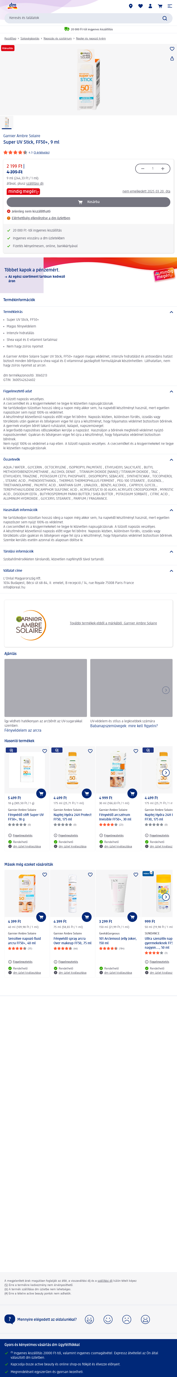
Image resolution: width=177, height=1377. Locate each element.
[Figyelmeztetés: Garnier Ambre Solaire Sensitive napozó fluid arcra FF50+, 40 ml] (20, 962)
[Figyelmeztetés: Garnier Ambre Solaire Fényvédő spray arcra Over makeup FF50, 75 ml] (66, 962)
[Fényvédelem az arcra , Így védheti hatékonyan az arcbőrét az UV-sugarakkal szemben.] (45, 696)
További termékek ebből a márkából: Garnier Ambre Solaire (82, 623)
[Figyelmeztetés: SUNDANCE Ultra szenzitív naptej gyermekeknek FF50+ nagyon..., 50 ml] (157, 962)
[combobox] (88, 18)
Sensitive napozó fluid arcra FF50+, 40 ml (24, 941)
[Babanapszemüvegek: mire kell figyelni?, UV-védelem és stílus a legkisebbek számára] (131, 696)
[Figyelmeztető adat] (88, 391)
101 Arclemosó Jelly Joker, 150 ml (118, 941)
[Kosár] (160, 6)
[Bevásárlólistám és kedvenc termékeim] (140, 6)
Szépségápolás (29, 38)
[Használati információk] (88, 510)
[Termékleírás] (88, 312)
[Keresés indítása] (164, 18)
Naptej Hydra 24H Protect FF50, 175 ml (72, 817)
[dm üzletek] (130, 6)
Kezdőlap (10, 38)
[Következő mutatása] (166, 773)
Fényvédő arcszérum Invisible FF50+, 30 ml (115, 817)
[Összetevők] (88, 459)
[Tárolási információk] (88, 551)
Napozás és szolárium (58, 38)
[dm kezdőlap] (12, 6)
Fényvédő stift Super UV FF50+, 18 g (26, 817)
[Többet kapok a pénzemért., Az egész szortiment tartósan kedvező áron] (88, 275)
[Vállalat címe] (88, 570)
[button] (170, 6)
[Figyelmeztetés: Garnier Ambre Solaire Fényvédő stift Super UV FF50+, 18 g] (20, 835)
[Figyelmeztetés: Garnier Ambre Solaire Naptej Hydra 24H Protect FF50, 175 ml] (66, 835)
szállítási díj (35, 184)
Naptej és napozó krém (91, 38)
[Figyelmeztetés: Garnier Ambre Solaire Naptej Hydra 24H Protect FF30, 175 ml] (157, 835)
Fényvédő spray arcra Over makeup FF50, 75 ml (72, 941)
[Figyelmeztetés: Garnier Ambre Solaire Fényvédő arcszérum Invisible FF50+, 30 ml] (111, 835)
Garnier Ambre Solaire (21, 136)
